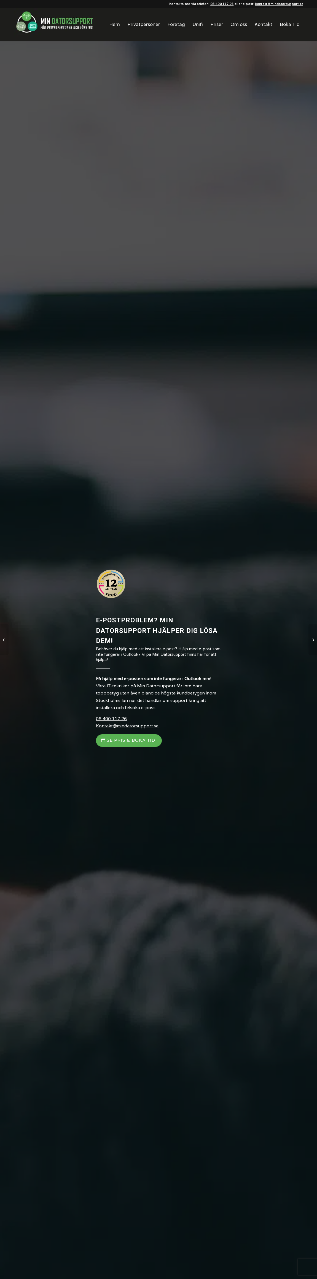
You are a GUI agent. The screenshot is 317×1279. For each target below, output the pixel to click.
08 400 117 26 (111, 719)
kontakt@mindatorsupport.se (279, 4)
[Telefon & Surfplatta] (4, 639)
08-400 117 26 (221, 4)
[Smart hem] (312, 639)
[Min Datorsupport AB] (55, 24)
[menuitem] (114, 24)
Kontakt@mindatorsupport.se (127, 726)
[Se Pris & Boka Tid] (129, 740)
